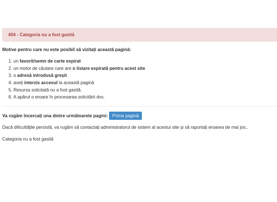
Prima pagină (125, 115)
